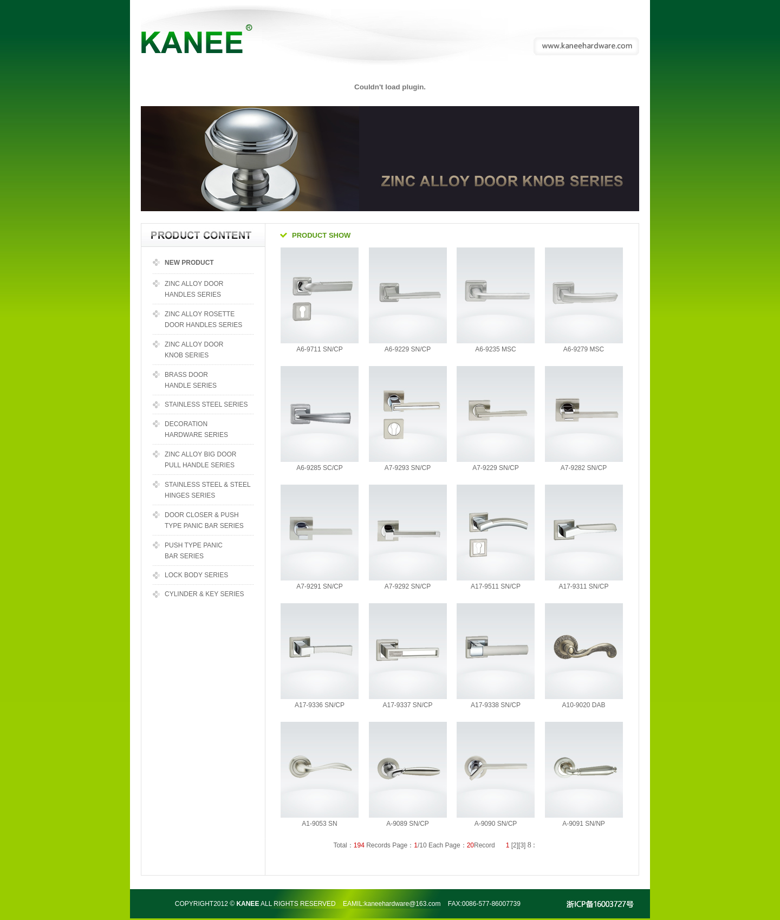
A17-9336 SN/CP (319, 705)
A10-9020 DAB (583, 705)
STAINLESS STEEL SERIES (206, 404)
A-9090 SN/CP (495, 823)
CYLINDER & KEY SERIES (204, 594)
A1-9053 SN (319, 823)
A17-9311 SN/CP (583, 586)
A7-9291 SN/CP (319, 586)
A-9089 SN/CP (407, 823)
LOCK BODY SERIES (196, 575)
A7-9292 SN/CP (408, 586)
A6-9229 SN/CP (408, 349)
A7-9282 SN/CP (584, 468)
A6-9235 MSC (495, 349)
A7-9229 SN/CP (495, 468)
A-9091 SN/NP (583, 823)
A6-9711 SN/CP (319, 349)
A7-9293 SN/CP (408, 468)
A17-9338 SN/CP (496, 705)
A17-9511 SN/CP (496, 586)
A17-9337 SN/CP (407, 705)
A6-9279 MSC (583, 349)
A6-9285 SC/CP (319, 468)
